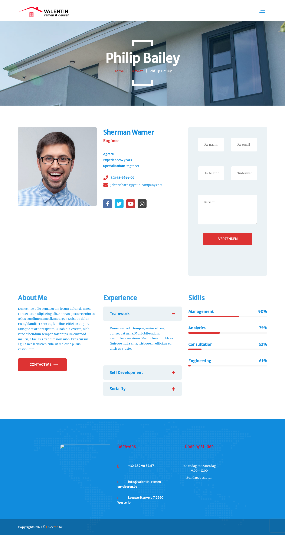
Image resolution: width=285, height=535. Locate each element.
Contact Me (40, 364)
